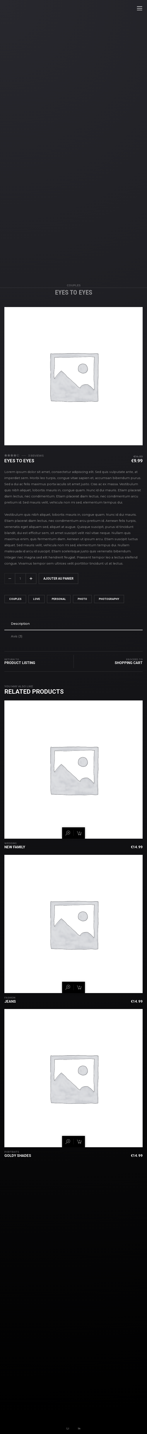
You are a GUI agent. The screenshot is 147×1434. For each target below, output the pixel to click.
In (79, 1428)
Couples (73, 287)
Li (68, 1428)
